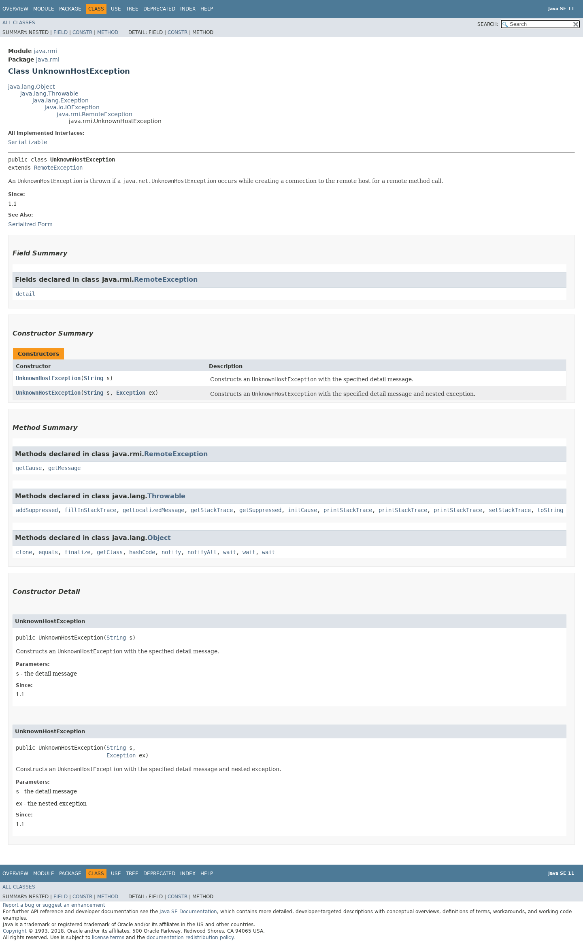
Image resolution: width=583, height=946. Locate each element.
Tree (132, 9)
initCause (302, 510)
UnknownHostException (48, 378)
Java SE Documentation (188, 911)
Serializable (27, 142)
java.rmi (45, 51)
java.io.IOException (72, 107)
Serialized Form (30, 224)
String (93, 378)
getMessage (64, 468)
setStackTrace (510, 510)
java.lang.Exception (60, 100)
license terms (108, 937)
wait (229, 552)
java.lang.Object (31, 86)
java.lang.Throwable (49, 93)
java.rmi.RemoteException (94, 114)
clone (24, 552)
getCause (29, 468)
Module (43, 9)
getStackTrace (212, 510)
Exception (130, 392)
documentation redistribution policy (190, 937)
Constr (82, 32)
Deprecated (159, 9)
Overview (15, 9)
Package (70, 9)
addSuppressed (37, 510)
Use (116, 9)
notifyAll (202, 552)
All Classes (18, 23)
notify (171, 552)
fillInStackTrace (90, 510)
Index (188, 9)
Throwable (166, 496)
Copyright (15, 931)
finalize (77, 552)
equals (48, 552)
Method (107, 32)
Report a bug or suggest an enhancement (54, 905)
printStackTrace (347, 510)
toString (550, 510)
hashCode (142, 552)
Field (60, 32)
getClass (110, 552)
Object (159, 538)
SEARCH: (487, 24)
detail (25, 294)
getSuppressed (260, 510)
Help (206, 9)
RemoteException (58, 167)
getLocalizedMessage (153, 510)
